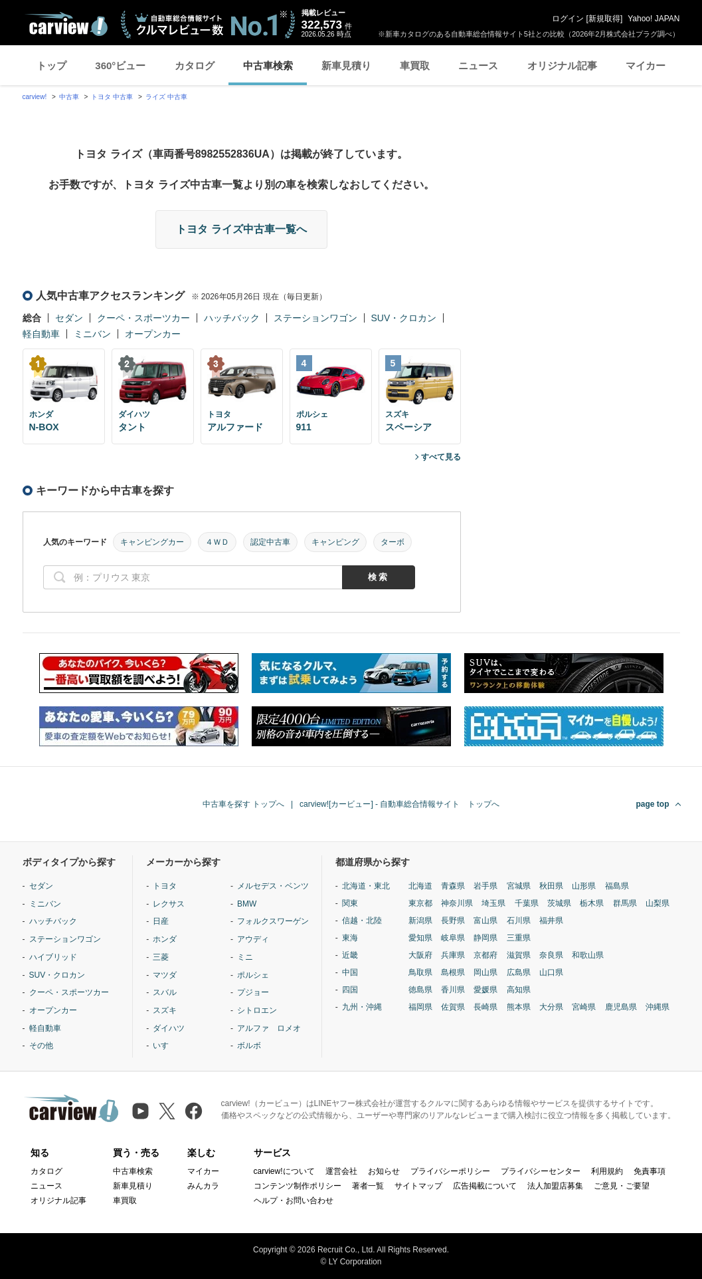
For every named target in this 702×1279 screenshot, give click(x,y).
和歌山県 (588, 955)
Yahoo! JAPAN (653, 18)
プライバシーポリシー (450, 1171)
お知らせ (384, 1171)
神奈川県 (457, 903)
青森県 (453, 886)
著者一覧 (368, 1186)
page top (652, 804)
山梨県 (657, 903)
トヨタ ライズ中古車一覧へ (241, 229)
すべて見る (441, 457)
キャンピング (335, 542)
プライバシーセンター (540, 1171)
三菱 (161, 957)
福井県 (551, 920)
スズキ (165, 1010)
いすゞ (165, 1045)
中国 (350, 972)
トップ (51, 65)
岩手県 (485, 886)
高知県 (519, 989)
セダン (69, 318)
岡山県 (485, 972)
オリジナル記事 (562, 65)
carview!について (284, 1171)
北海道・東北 (366, 886)
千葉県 (527, 903)
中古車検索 (268, 65)
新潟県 (420, 920)
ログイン (568, 18)
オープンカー (153, 334)
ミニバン (92, 334)
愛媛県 (485, 989)
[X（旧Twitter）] (167, 1111)
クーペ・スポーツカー (143, 318)
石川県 (519, 920)
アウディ (253, 939)
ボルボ (249, 1045)
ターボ (392, 542)
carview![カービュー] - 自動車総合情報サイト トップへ (399, 804)
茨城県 (559, 903)
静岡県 (485, 937)
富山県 (485, 920)
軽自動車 (41, 334)
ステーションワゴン (315, 318)
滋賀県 (519, 955)
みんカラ (203, 1186)
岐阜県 (453, 937)
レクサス (169, 904)
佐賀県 (453, 1007)
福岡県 (420, 1007)
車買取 (415, 65)
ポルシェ (253, 975)
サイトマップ (418, 1186)
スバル (165, 992)
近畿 (350, 955)
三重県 (519, 937)
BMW (246, 904)
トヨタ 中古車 (112, 96)
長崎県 (485, 1007)
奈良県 (551, 955)
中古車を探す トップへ (243, 804)
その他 (41, 1045)
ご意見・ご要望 (622, 1186)
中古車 (69, 96)
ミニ (245, 957)
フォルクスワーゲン (273, 921)
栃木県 (592, 903)
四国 (350, 989)
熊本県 (519, 1007)
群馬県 (625, 903)
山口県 (551, 972)
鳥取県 (420, 972)
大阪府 (420, 955)
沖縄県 (657, 1007)
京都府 (485, 955)
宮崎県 (584, 1007)
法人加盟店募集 (555, 1186)
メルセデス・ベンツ (273, 886)
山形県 (584, 886)
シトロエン (257, 1010)
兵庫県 (453, 955)
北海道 (420, 886)
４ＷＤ (217, 542)
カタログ (195, 65)
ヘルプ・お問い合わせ (293, 1200)
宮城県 (519, 886)
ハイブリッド (53, 957)
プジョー (253, 992)
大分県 (551, 1007)
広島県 (519, 972)
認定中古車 (270, 542)
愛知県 (420, 937)
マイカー (645, 65)
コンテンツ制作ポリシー (297, 1186)
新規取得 (604, 18)
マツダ (165, 975)
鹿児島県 (621, 1007)
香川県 (453, 989)
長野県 (453, 920)
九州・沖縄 (362, 1007)
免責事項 (649, 1171)
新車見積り (346, 65)
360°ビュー (120, 65)
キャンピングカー (152, 542)
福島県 (617, 886)
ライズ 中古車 (166, 96)
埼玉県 (493, 903)
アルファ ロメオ (269, 1028)
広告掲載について (485, 1186)
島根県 (453, 972)
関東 (350, 903)
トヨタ (165, 886)
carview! (35, 96)
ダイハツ (169, 1028)
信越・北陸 (362, 920)
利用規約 (607, 1171)
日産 (161, 921)
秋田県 (551, 886)
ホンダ (165, 939)
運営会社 (341, 1171)
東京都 (420, 903)
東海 (350, 937)
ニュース (478, 65)
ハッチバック (232, 318)
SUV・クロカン (404, 318)
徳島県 (420, 989)
